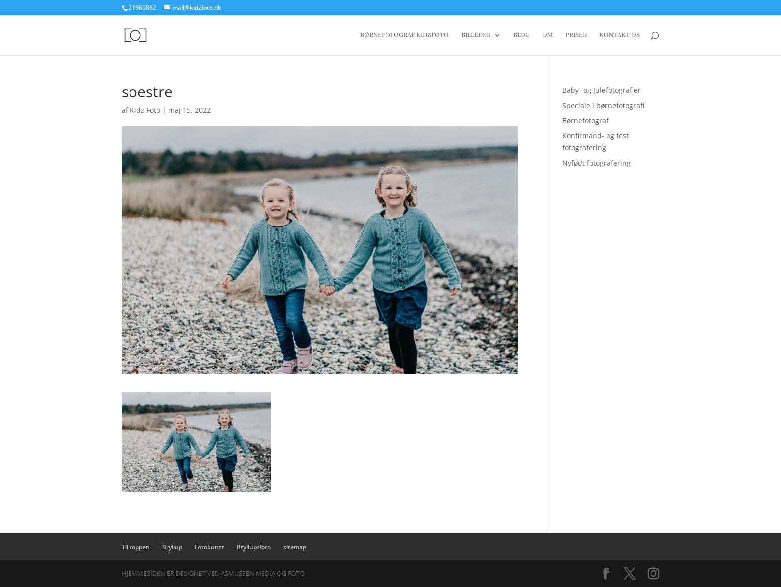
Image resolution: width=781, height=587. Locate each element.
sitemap (294, 547)
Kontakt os (619, 35)
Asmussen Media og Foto (263, 573)
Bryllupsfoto (254, 547)
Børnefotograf (585, 120)
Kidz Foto (145, 110)
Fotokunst (209, 547)
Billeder (476, 35)
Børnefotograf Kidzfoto (404, 35)
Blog (521, 35)
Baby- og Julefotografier (601, 90)
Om (547, 35)
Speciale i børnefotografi (603, 105)
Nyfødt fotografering (596, 163)
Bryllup (172, 547)
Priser (576, 35)
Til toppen (136, 547)
